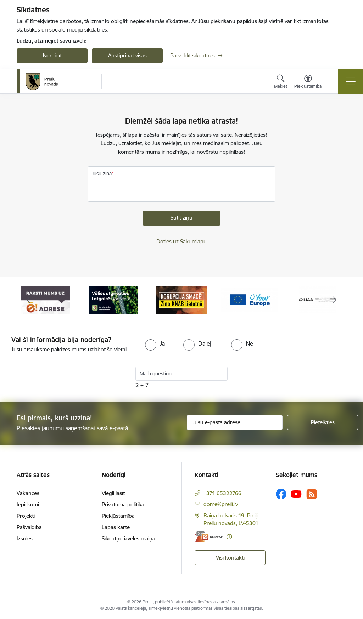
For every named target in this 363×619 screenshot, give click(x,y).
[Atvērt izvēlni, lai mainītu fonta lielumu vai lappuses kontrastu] (308, 82)
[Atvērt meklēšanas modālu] (280, 82)
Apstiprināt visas (127, 55)
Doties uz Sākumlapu (181, 241)
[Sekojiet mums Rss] (311, 494)
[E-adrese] (209, 537)
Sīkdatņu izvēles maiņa (128, 538)
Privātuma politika (123, 504)
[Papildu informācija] (229, 536)
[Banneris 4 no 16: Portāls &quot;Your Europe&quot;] (249, 299)
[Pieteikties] (322, 422)
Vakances (28, 493)
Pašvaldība (29, 527)
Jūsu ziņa (102, 173)
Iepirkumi (28, 504)
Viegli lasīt (113, 493)
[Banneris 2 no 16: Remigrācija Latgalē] (113, 299)
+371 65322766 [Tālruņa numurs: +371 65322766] (222, 493)
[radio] (155, 343)
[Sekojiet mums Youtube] (296, 493)
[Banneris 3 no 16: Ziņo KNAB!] (181, 299)
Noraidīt (52, 55)
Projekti (26, 515)
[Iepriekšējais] (28, 300)
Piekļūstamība (118, 515)
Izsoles (25, 538)
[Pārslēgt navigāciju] (350, 81)
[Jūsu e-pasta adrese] (235, 422)
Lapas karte (116, 527)
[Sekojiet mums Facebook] (281, 494)
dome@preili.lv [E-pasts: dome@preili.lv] (220, 504)
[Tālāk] (335, 300)
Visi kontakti (230, 557)
